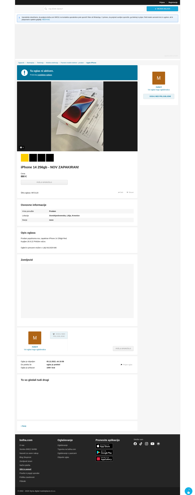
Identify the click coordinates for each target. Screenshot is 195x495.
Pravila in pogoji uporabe (29, 473)
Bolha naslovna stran (28, 9)
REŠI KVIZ (46, 19)
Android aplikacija (104, 452)
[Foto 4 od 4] (50, 158)
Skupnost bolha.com (158, 443)
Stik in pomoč (25, 469)
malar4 (35, 347)
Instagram (146, 443)
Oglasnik (21, 63)
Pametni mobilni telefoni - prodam (72, 63)
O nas (22, 445)
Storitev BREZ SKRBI (28, 449)
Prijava (162, 2)
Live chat (188, 491)
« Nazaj (23, 426)
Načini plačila (25, 465)
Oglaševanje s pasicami (67, 453)
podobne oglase (45, 75)
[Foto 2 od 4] (33, 158)
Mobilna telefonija (52, 63)
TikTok (140, 443)
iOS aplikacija (104, 445)
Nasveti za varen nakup (29, 453)
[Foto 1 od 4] (25, 158)
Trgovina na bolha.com (67, 449)
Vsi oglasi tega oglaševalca (35, 349)
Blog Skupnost (25, 457)
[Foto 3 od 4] (41, 158)
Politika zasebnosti (27, 477)
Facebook (135, 443)
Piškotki (23, 481)
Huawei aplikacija (104, 458)
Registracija (173, 2)
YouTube (152, 443)
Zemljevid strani (26, 461)
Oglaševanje (63, 445)
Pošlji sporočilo (44, 182)
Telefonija (40, 63)
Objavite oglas (63, 457)
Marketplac (30, 63)
